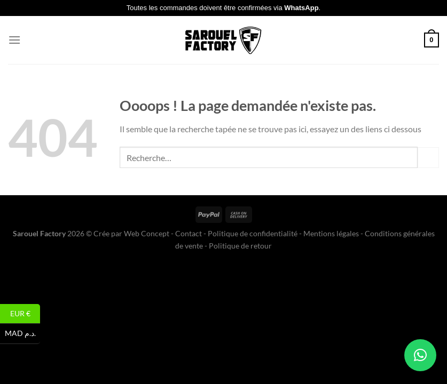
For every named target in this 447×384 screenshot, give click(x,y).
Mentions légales (331, 233)
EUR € (25, 314)
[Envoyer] (428, 157)
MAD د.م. (23, 333)
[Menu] (14, 40)
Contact (188, 233)
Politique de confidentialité (252, 233)
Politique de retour (240, 245)
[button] (420, 355)
